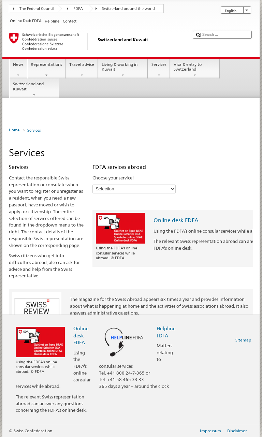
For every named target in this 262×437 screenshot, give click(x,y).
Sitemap (243, 340)
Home (14, 130)
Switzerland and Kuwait (34, 89)
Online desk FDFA (176, 220)
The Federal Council (36, 8)
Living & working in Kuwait (122, 70)
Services (159, 70)
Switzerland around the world (128, 8)
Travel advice (82, 70)
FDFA (78, 8)
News (18, 70)
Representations (47, 70)
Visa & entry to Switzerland (194, 70)
